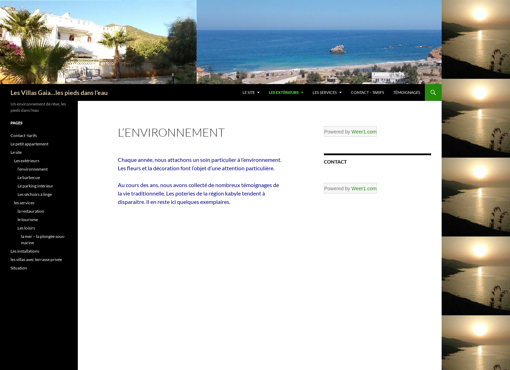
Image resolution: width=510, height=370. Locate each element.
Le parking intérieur (35, 186)
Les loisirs (26, 228)
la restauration (31, 211)
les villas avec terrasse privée (36, 259)
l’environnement (33, 169)
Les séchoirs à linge (35, 194)
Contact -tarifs (24, 135)
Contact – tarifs (367, 92)
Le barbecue (29, 177)
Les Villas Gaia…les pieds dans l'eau (59, 92)
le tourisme (28, 219)
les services (325, 92)
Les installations (25, 251)
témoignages (406, 92)
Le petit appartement (29, 143)
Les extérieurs (284, 92)
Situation (19, 267)
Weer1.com (364, 132)
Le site (249, 92)
